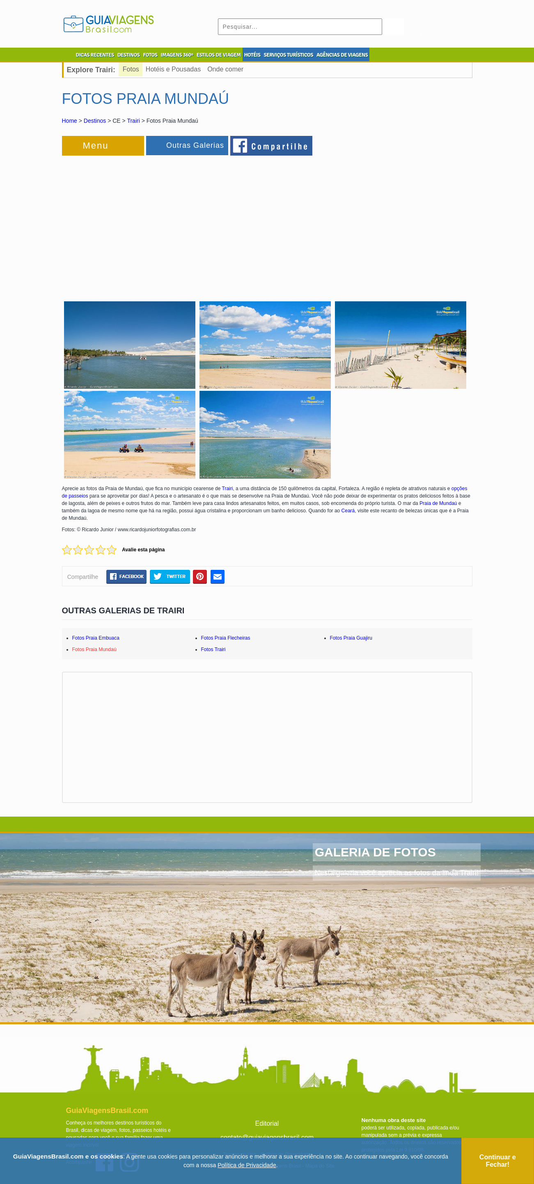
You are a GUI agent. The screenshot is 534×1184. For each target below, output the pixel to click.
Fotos (131, 69)
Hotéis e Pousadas (173, 69)
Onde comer (225, 69)
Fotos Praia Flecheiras (225, 638)
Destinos (95, 120)
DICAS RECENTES (95, 55)
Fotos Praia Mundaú (94, 649)
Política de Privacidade (247, 1165)
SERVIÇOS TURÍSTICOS (288, 55)
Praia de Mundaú (438, 503)
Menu (96, 145)
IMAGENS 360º (177, 55)
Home (69, 120)
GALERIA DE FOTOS (375, 852)
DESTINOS (128, 55)
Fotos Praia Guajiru (351, 638)
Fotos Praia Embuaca (95, 638)
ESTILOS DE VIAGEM (219, 55)
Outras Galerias (195, 145)
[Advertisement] (151, 223)
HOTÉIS (252, 55)
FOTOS (150, 55)
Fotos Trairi (213, 649)
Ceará (348, 511)
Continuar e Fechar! (497, 1161)
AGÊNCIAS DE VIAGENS (342, 55)
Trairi (133, 120)
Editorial (267, 1123)
